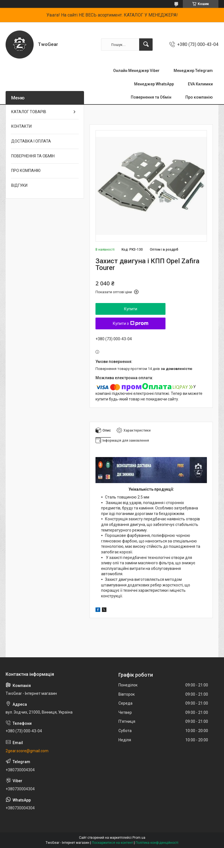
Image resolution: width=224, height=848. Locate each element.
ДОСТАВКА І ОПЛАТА (31, 141)
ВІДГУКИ (19, 185)
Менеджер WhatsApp (154, 84)
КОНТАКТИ (21, 126)
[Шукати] (146, 44)
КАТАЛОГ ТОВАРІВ (28, 112)
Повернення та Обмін (151, 97)
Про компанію (199, 97)
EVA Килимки (200, 84)
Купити (130, 309)
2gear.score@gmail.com (27, 751)
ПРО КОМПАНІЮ (26, 170)
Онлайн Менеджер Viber (136, 70)
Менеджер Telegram (193, 70)
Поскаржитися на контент (112, 843)
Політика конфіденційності (157, 843)
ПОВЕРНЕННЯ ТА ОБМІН (33, 156)
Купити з (130, 323)
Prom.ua (138, 838)
